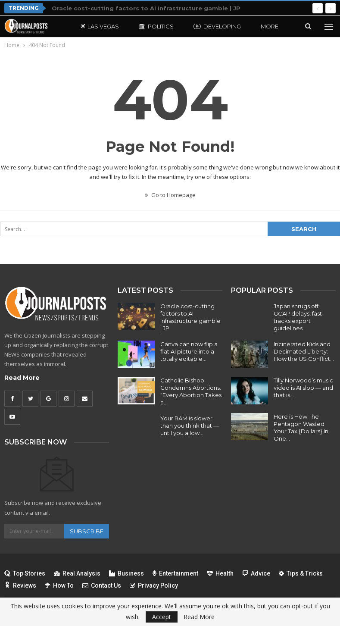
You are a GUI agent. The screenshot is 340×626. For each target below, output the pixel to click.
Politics (156, 26)
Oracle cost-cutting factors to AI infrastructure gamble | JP (146, 8)
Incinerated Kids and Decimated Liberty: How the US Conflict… (304, 351)
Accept (161, 617)
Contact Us (101, 585)
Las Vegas (100, 26)
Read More (22, 378)
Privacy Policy (154, 585)
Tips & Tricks (301, 573)
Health (220, 573)
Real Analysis (77, 573)
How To (59, 585)
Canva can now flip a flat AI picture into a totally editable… (189, 351)
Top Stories (24, 573)
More (269, 26)
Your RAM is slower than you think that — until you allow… (189, 425)
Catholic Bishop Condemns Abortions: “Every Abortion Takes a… (190, 391)
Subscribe (86, 531)
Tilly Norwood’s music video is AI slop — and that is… (303, 387)
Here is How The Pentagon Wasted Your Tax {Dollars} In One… (301, 427)
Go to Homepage (170, 195)
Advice (256, 573)
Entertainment (175, 573)
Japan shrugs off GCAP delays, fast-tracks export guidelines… (299, 317)
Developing (217, 26)
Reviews (20, 585)
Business (126, 573)
